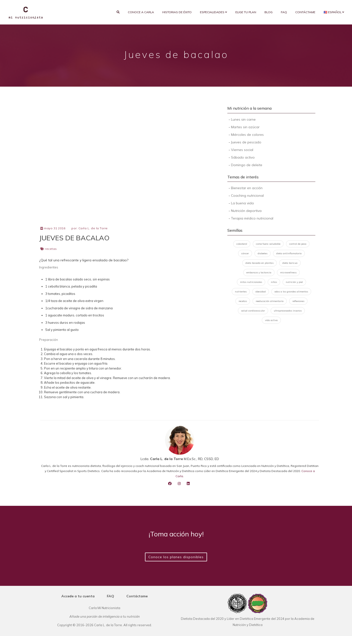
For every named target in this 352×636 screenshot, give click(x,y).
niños (274, 282)
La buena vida (242, 203)
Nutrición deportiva (246, 210)
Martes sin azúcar (245, 127)
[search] (118, 12)
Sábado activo (243, 157)
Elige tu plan (245, 12)
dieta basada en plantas (259, 263)
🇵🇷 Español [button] (334, 12)
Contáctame (305, 12)
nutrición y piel (294, 282)
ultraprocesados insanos (288, 310)
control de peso (297, 243)
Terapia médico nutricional (252, 218)
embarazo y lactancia (258, 272)
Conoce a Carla (141, 12)
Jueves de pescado (246, 142)
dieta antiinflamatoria (289, 253)
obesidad (260, 291)
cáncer (245, 253)
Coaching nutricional (247, 195)
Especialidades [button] (213, 12)
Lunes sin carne (243, 119)
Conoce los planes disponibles (176, 557)
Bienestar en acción (247, 188)
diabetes (262, 253)
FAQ (284, 12)
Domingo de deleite (246, 165)
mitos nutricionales (251, 282)
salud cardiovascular (253, 310)
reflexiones (298, 301)
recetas (51, 249)
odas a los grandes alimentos (291, 291)
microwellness (288, 272)
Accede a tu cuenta (78, 596)
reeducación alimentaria (270, 301)
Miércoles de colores (247, 134)
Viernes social (242, 150)
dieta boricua (289, 263)
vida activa (271, 320)
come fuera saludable (268, 243)
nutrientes (241, 291)
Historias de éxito (177, 12)
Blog (268, 12)
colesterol (241, 243)
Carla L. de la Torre (93, 228)
